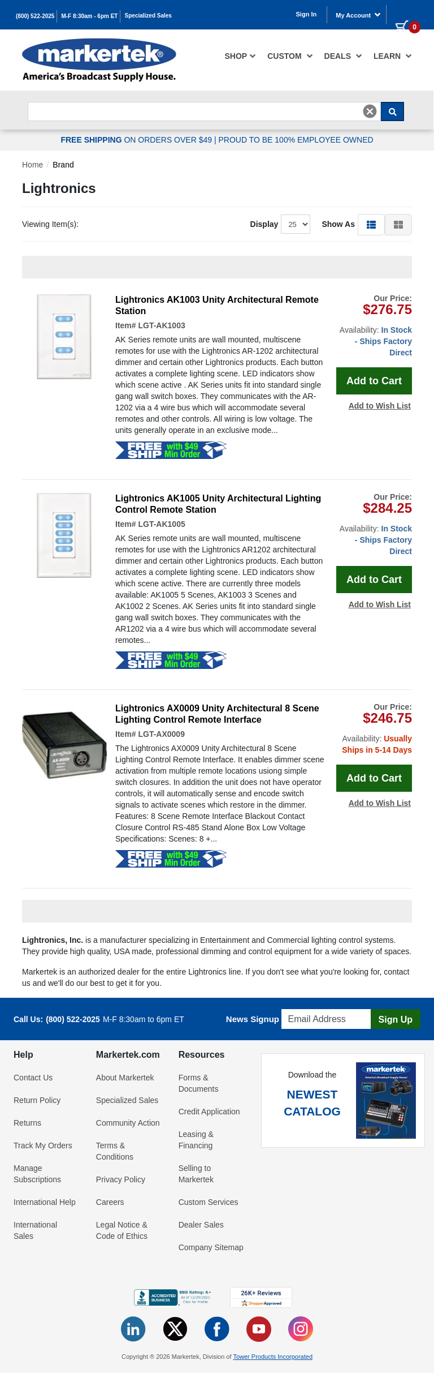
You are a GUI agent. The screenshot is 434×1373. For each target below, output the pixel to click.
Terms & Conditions (114, 1151)
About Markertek (125, 1077)
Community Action (128, 1122)
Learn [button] (393, 56)
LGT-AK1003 (161, 325)
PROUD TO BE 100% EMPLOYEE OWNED (295, 139)
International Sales (35, 1230)
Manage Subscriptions (37, 1174)
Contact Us (33, 1077)
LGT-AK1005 (161, 524)
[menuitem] (240, 56)
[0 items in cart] (403, 13)
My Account (358, 14)
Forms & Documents (199, 1083)
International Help (45, 1202)
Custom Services (208, 1202)
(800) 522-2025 (35, 16)
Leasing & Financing (196, 1140)
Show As (338, 224)
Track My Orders (43, 1145)
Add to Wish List (380, 405)
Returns (27, 1122)
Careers (110, 1202)
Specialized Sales (148, 15)
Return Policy (37, 1100)
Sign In (306, 14)
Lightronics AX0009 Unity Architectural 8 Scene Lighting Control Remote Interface (217, 713)
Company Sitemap (211, 1247)
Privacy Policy (120, 1179)
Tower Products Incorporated (273, 1356)
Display (264, 224)
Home (32, 164)
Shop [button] (241, 56)
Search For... (48, 98)
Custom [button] (290, 56)
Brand (63, 164)
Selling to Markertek (196, 1174)
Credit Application (209, 1111)
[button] (371, 224)
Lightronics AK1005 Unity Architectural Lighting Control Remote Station (218, 504)
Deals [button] (343, 56)
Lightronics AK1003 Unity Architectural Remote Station (217, 305)
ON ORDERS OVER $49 (137, 139)
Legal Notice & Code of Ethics (121, 1230)
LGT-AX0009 (161, 734)
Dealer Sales (201, 1224)
